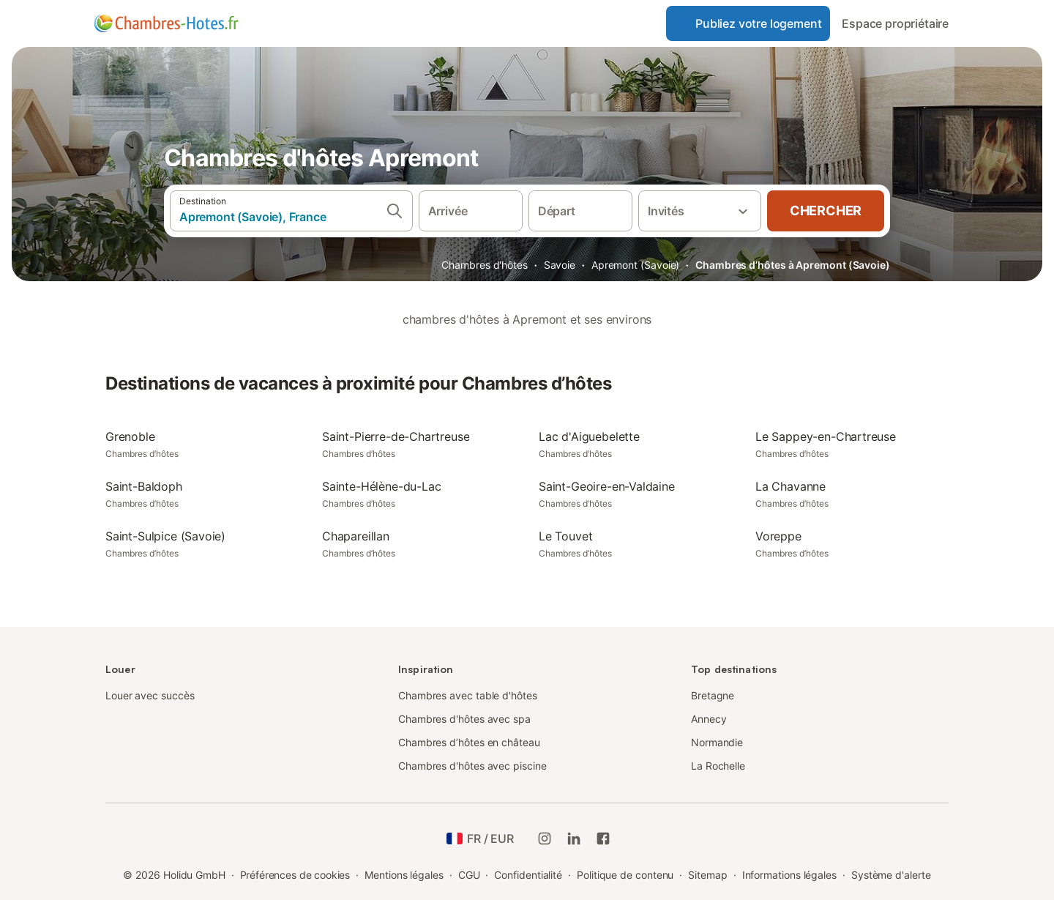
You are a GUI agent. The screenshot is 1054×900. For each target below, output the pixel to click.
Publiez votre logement (748, 23)
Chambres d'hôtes (484, 265)
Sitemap (707, 875)
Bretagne (712, 695)
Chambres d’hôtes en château (469, 742)
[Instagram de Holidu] (544, 838)
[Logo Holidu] (166, 23)
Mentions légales (404, 875)
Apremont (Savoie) (635, 265)
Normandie (717, 742)
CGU (469, 875)
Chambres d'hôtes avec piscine (472, 765)
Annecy (709, 719)
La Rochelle (718, 765)
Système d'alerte (891, 875)
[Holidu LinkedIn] (574, 838)
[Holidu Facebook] (603, 838)
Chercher (825, 210)
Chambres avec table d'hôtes (467, 695)
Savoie (560, 265)
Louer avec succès (150, 695)
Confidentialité (528, 875)
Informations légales (789, 875)
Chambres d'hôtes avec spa (464, 719)
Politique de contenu (625, 875)
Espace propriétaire (895, 23)
